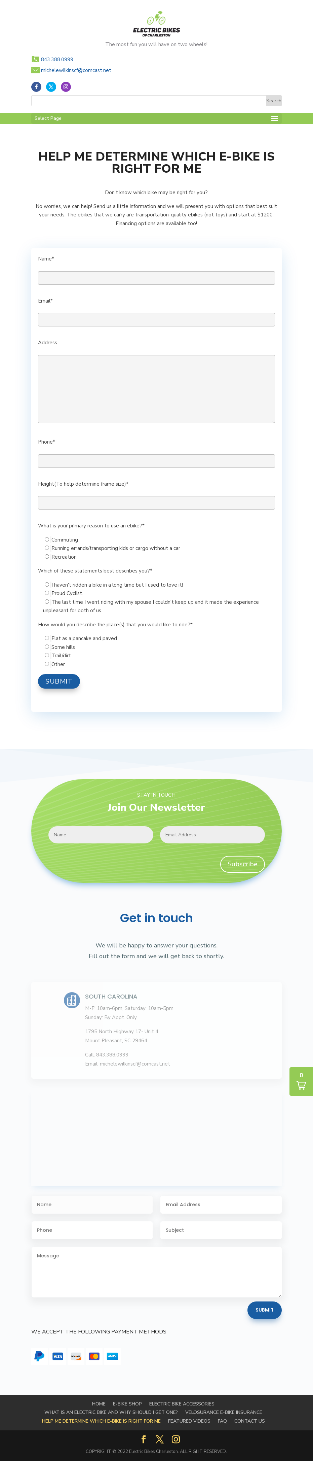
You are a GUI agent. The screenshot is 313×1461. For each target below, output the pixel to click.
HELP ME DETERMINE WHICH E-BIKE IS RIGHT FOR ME (101, 1421)
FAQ (222, 1421)
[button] (301, 1081)
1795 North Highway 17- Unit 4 (121, 1031)
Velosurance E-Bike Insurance (223, 1412)
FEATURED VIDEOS (189, 1421)
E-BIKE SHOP (127, 1404)
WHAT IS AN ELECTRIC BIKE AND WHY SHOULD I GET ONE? (111, 1412)
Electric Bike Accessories (181, 1404)
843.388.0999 (57, 59)
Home (99, 1404)
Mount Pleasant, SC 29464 (116, 1040)
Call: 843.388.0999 (106, 1054)
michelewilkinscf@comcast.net (76, 70)
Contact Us (249, 1421)
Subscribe (243, 864)
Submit (265, 1310)
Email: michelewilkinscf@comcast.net (127, 1063)
